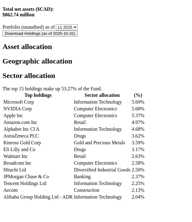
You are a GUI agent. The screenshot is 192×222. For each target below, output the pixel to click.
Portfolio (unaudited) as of (29, 27)
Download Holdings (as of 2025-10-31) (40, 33)
